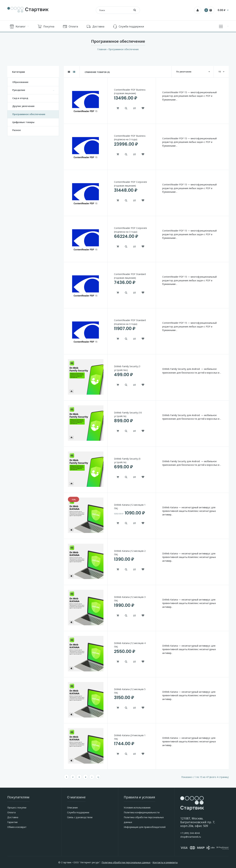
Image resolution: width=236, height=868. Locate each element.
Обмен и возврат (16, 827)
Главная (101, 49)
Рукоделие (18, 90)
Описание (72, 807)
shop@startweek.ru (190, 836)
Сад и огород (20, 98)
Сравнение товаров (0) (97, 72)
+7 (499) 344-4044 (190, 833)
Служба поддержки (78, 812)
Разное (16, 130)
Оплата (11, 812)
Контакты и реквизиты (165, 862)
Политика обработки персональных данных (126, 862)
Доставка (12, 817)
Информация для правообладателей (145, 827)
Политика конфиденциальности (141, 812)
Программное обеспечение (123, 49)
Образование (20, 82)
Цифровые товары (23, 122)
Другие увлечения (23, 106)
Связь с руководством (79, 817)
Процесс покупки (16, 807)
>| (98, 777)
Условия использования (137, 807)
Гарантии (12, 822)
